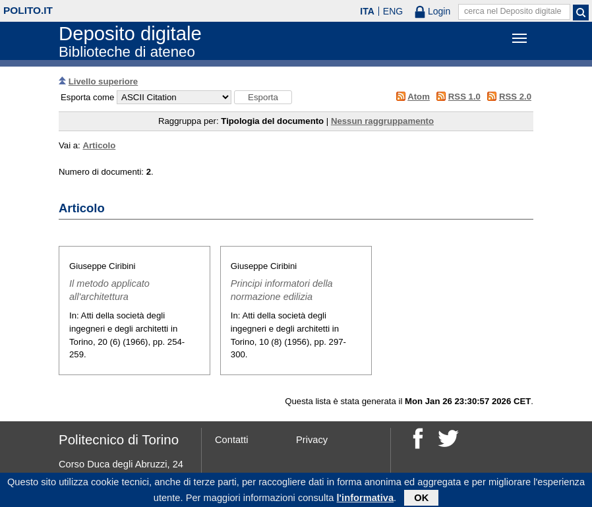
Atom (418, 97)
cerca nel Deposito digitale (513, 11)
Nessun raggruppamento (382, 121)
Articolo (98, 145)
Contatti (232, 439)
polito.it (28, 10)
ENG (393, 11)
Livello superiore (103, 81)
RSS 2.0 (515, 97)
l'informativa (365, 499)
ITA (367, 11)
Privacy (312, 439)
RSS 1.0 (464, 97)
